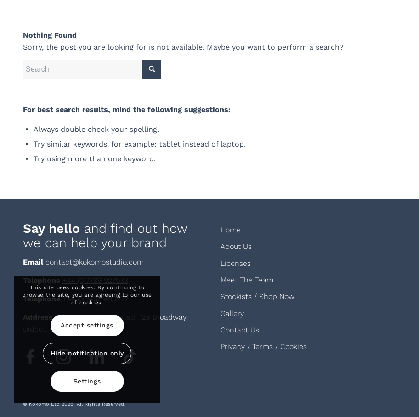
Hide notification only (87, 353)
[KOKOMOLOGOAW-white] (69, 20)
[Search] (92, 69)
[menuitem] (383, 20)
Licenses (236, 263)
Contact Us (240, 330)
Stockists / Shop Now (257, 296)
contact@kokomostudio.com (94, 262)
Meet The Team (247, 280)
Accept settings (87, 325)
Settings (87, 381)
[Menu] (383, 20)
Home (231, 229)
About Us (236, 246)
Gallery (232, 313)
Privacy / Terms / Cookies (264, 346)
